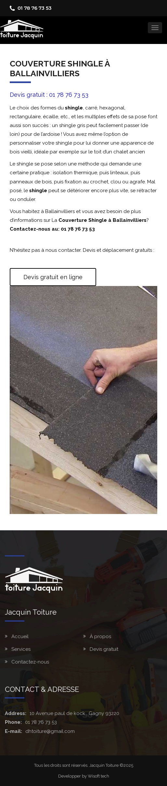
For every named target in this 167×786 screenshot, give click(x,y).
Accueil (20, 636)
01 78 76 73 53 (34, 8)
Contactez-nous (30, 662)
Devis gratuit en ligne (53, 277)
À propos (100, 636)
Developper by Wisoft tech (83, 776)
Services (21, 649)
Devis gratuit (104, 649)
